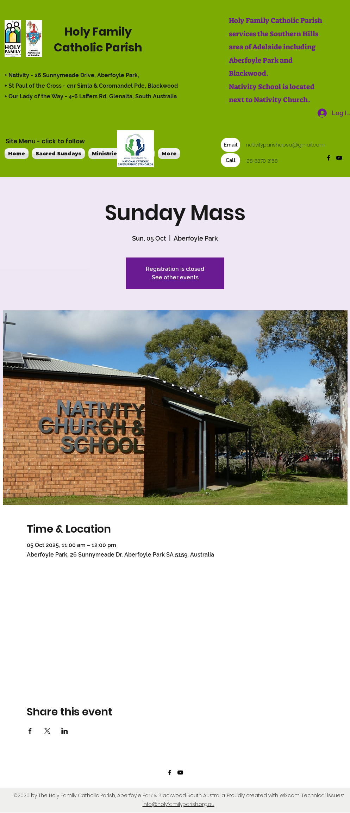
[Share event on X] (47, 731)
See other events (175, 277)
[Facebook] (328, 157)
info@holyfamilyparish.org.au (178, 804)
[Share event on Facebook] (30, 731)
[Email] (230, 145)
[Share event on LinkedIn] (64, 731)
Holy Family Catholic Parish (98, 39)
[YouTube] (339, 157)
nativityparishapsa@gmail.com (285, 144)
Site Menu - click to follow (45, 141)
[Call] (230, 160)
